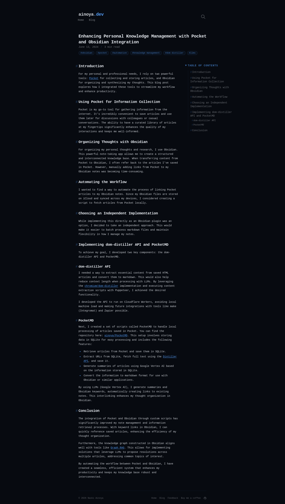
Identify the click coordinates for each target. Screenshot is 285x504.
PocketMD (198, 125)
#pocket (103, 52)
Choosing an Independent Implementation (208, 104)
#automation (120, 52)
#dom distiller (175, 52)
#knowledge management (147, 52)
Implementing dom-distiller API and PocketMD (211, 114)
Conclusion (198, 130)
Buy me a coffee (191, 498)
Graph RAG (117, 447)
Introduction (200, 72)
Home (81, 20)
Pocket (93, 78)
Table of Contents (203, 65)
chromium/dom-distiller (101, 286)
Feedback (173, 498)
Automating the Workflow (208, 96)
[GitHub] (205, 498)
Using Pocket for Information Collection (207, 80)
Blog (92, 20)
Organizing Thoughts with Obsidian (209, 89)
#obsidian (87, 52)
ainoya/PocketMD (116, 335)
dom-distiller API (204, 120)
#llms (193, 52)
